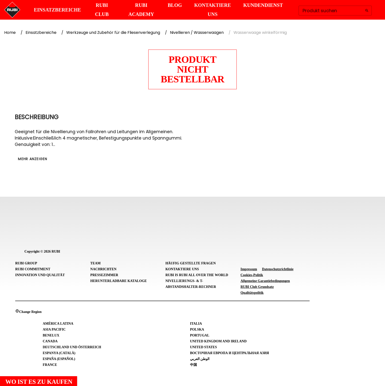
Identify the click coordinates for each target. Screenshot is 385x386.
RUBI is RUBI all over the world (196, 275)
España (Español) (59, 359)
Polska (197, 329)
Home (10, 32)
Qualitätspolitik (251, 293)
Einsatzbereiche (41, 32)
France (50, 365)
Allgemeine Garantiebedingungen (265, 281)
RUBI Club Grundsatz (257, 287)
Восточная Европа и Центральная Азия (229, 353)
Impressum (248, 269)
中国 (193, 365)
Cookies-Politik (251, 275)
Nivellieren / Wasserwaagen (197, 32)
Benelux (51, 335)
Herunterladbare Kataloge (118, 281)
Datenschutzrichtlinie (277, 269)
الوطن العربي (200, 359)
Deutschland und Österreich (72, 347)
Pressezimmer (104, 275)
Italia (196, 323)
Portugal (199, 335)
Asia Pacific (54, 329)
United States (203, 347)
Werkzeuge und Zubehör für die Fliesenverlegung (113, 32)
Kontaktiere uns (182, 269)
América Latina (58, 323)
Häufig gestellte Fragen (190, 263)
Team (95, 263)
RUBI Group (26, 263)
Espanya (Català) (59, 353)
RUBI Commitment (32, 269)
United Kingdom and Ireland (218, 341)
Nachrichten (103, 269)
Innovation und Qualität (40, 275)
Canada (50, 341)
